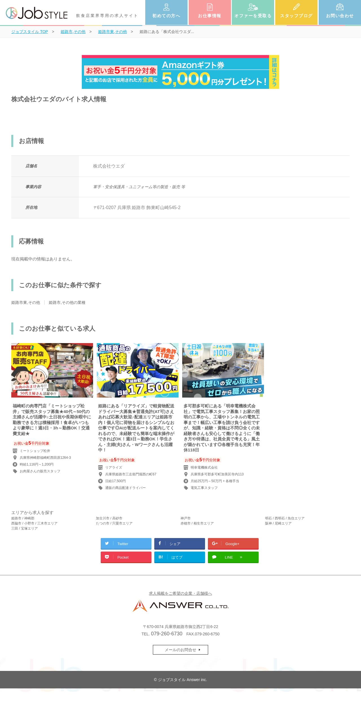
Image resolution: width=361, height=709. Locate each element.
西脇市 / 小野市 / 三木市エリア (34, 523)
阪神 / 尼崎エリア (278, 523)
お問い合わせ (340, 15)
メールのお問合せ (180, 649)
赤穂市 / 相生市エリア (197, 523)
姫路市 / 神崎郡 (22, 518)
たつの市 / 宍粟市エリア (114, 523)
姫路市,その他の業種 (67, 302)
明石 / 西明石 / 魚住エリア (285, 518)
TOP (29, 31)
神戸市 (185, 518)
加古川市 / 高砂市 (109, 518)
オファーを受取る (253, 15)
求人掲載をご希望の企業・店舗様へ (180, 593)
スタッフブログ (296, 15)
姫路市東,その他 (25, 302)
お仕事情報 (209, 15)
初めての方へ (166, 15)
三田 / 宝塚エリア (24, 528)
